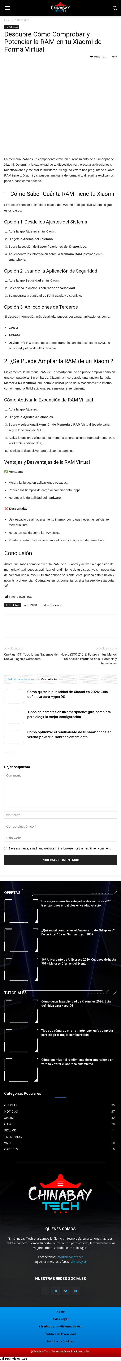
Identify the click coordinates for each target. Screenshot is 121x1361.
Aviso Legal (60, 1319)
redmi (45, 604)
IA (25, 604)
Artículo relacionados (20, 679)
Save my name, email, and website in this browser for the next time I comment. (60, 848)
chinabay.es (79, 1262)
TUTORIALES (21, 20)
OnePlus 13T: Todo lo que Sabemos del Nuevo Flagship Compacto (31, 657)
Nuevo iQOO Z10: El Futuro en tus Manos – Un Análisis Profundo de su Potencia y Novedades (89, 659)
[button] (115, 8)
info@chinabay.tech (70, 1257)
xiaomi (57, 604)
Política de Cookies (60, 1341)
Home (60, 1311)
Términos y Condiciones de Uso (60, 1326)
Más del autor (49, 679)
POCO (33, 604)
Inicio (7, 20)
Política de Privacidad (61, 1334)
